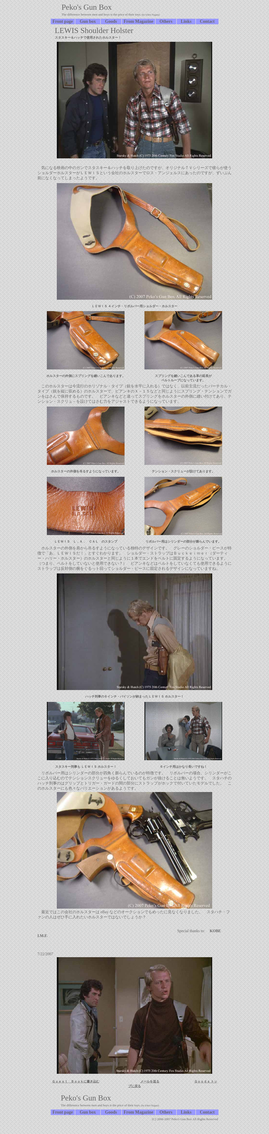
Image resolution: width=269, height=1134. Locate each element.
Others (166, 21)
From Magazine (138, 21)
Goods (111, 21)
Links (186, 21)
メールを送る (149, 1081)
